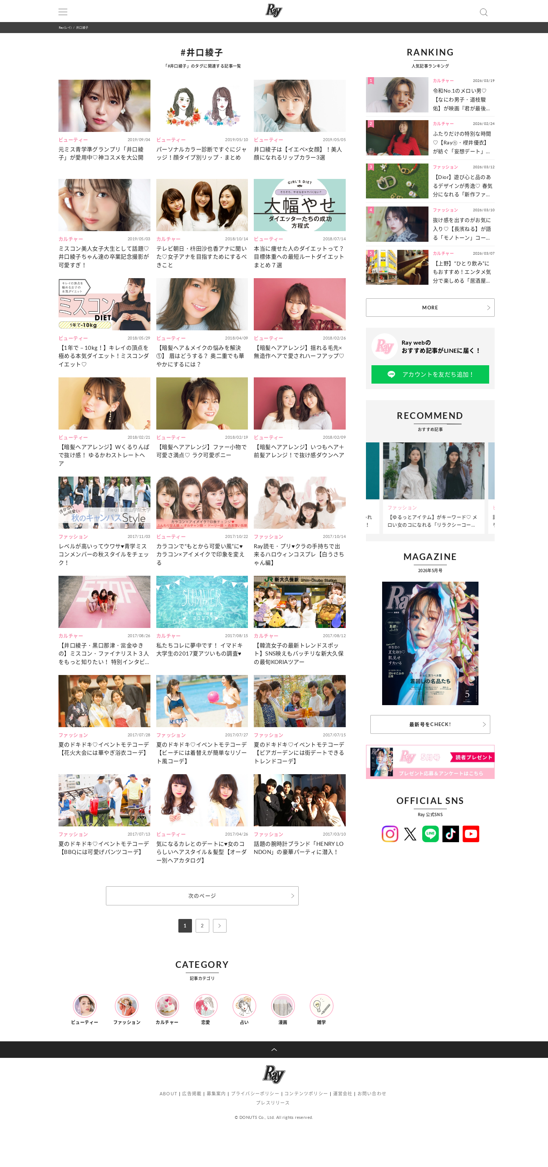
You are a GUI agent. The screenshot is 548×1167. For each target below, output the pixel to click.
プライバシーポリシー (255, 1094)
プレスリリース (273, 1103)
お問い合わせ (372, 1094)
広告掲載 (192, 1094)
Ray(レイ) (65, 27)
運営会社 (343, 1094)
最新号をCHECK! (430, 724)
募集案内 (216, 1094)
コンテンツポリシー (306, 1094)
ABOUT (168, 1094)
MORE (430, 307)
